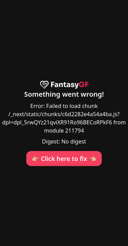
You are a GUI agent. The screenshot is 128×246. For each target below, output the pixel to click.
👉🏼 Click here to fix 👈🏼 (64, 158)
